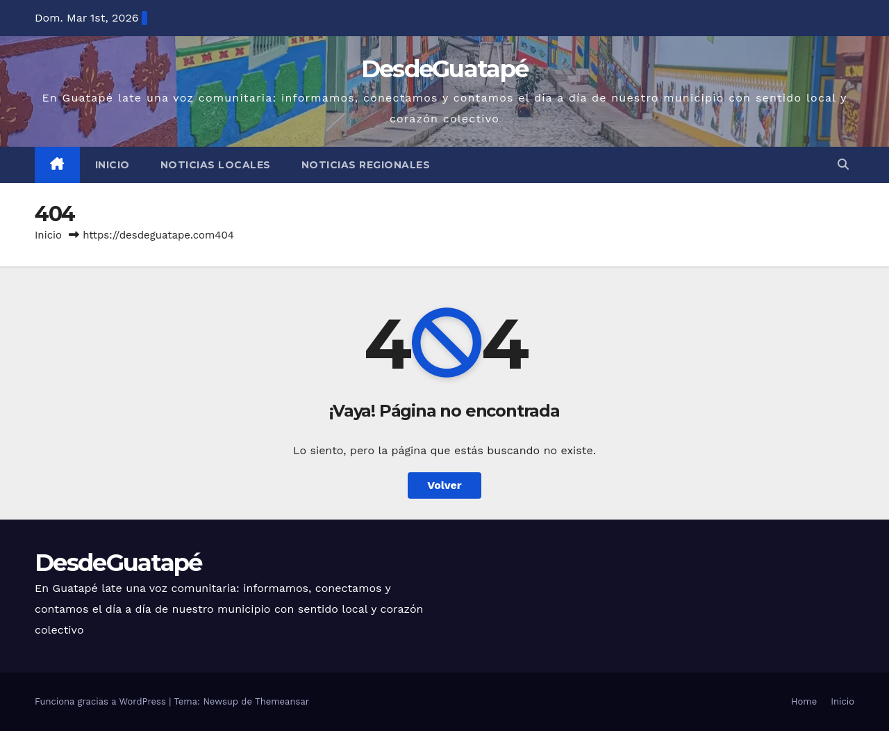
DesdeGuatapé (445, 68)
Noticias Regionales (366, 165)
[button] (843, 164)
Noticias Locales (215, 165)
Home (804, 701)
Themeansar (282, 701)
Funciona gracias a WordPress (102, 701)
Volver (444, 485)
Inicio (112, 165)
